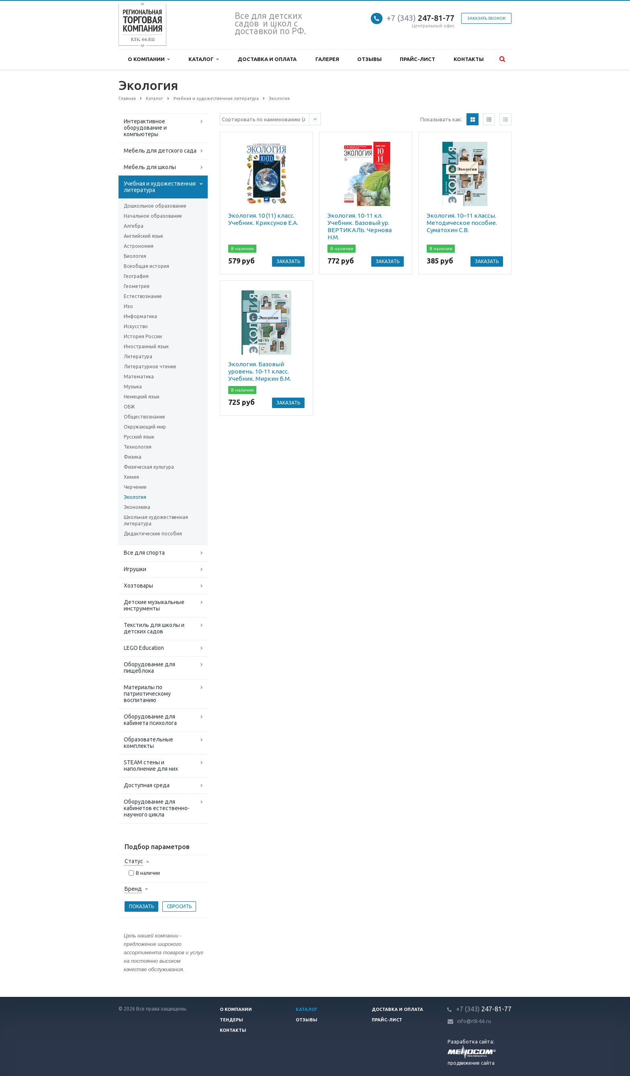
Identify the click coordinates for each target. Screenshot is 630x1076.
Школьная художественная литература (156, 520)
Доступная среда (147, 785)
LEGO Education (144, 648)
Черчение (135, 487)
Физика (132, 456)
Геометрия (136, 286)
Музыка (133, 386)
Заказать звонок (486, 18)
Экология (135, 497)
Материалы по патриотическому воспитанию (147, 693)
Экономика (137, 507)
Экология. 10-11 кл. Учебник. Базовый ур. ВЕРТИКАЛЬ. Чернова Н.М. (359, 226)
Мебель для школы (150, 167)
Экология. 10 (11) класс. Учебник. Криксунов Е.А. (263, 219)
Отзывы (369, 59)
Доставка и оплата (267, 59)
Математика (139, 376)
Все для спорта (144, 552)
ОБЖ (129, 406)
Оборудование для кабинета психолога (150, 719)
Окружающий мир (145, 426)
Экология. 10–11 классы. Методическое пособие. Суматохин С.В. (462, 222)
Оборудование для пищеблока (149, 667)
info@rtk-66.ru (474, 1021)
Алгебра (133, 226)
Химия (131, 477)
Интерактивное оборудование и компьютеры (145, 127)
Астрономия (138, 246)
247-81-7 (418, 17)
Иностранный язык (146, 346)
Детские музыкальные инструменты (154, 605)
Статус (134, 861)
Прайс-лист (417, 59)
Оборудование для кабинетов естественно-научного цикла (157, 808)
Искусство (136, 326)
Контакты (469, 59)
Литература (138, 356)
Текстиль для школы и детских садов (154, 628)
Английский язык (143, 236)
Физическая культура (149, 467)
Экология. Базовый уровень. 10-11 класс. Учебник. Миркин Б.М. (259, 371)
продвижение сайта (471, 1063)
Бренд (133, 889)
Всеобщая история (146, 266)
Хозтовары (138, 585)
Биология (135, 256)
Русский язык (139, 436)
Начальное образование (153, 215)
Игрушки (135, 569)
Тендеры (231, 1019)
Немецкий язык (142, 396)
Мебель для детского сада (160, 150)
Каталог (203, 59)
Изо (128, 306)
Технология (137, 446)
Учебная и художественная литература (160, 186)
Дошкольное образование (155, 205)
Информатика (140, 316)
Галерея (327, 59)
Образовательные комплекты (148, 742)
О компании (149, 59)
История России (143, 336)
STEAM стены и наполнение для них (151, 765)
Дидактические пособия (153, 533)
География (136, 276)
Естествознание (143, 296)
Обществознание (144, 416)
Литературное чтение (150, 366)
